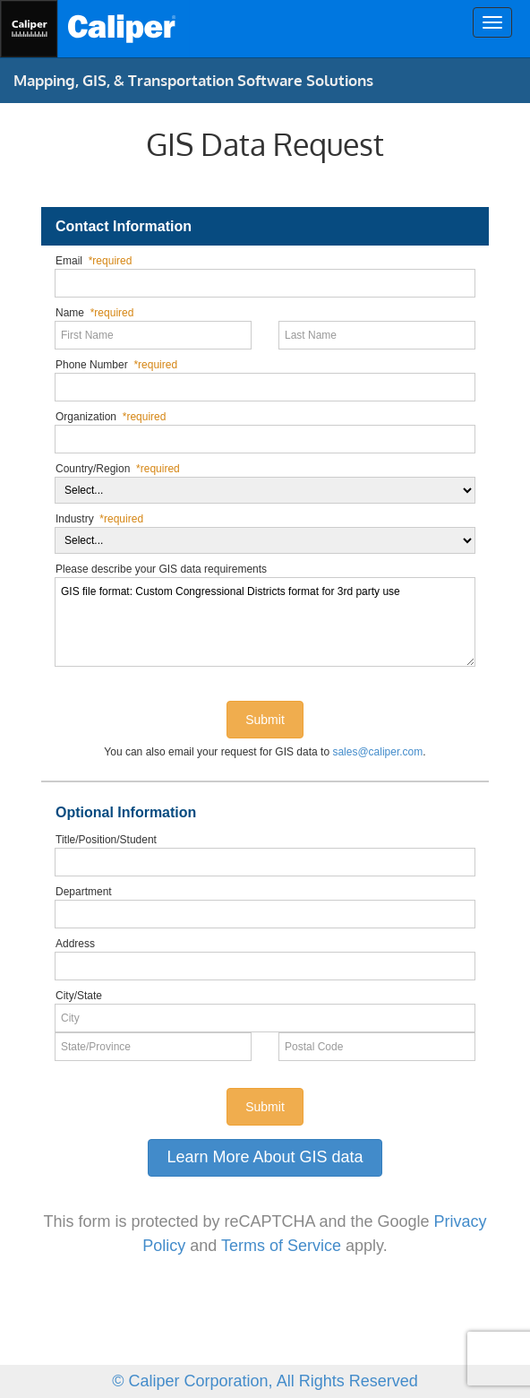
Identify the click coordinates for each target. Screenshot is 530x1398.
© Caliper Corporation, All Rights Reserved (264, 1381)
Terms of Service (281, 1246)
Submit (265, 719)
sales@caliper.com (377, 752)
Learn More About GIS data (265, 1157)
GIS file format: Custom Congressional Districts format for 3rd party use (265, 622)
